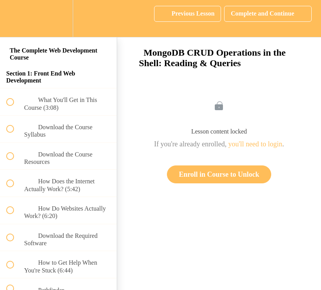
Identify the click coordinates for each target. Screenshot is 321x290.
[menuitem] (58, 18)
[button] (14, 18)
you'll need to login (255, 144)
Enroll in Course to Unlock (219, 174)
